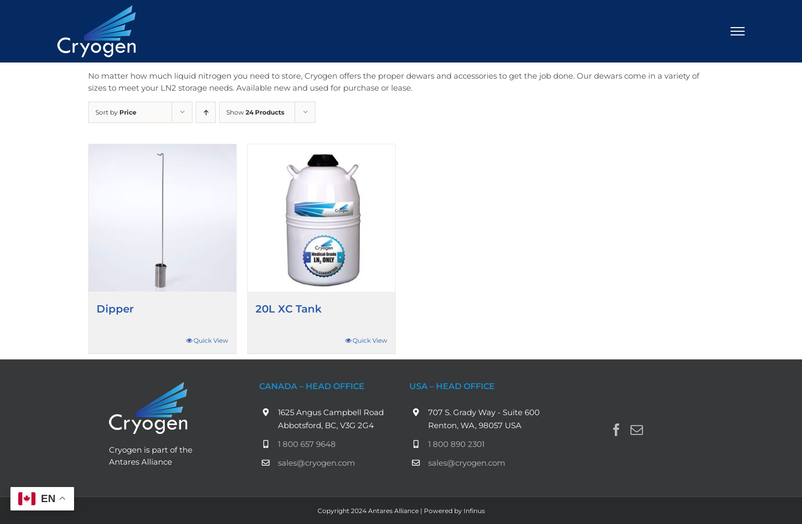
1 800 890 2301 (456, 444)
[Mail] (636, 429)
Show (255, 112)
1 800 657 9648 (307, 444)
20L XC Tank (289, 309)
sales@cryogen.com (316, 463)
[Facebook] (616, 429)
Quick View (210, 340)
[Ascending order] (206, 112)
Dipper (114, 309)
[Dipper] (162, 218)
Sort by (116, 112)
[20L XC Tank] (321, 218)
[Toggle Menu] (738, 31)
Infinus (474, 511)
